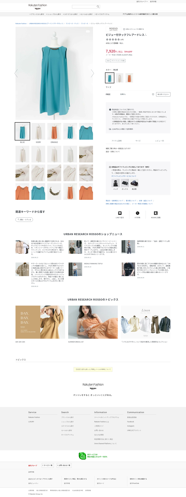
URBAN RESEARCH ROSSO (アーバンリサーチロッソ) (46, 24)
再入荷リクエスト (163, 94)
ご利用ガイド (99, 426)
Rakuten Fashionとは (101, 422)
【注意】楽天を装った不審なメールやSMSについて (93, 369)
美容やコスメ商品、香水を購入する (75, 479)
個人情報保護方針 (42, 490)
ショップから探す (67, 422)
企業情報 (31, 490)
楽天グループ (141, 1)
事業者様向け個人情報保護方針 (60, 490)
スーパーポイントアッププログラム (106, 417)
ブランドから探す (67, 417)
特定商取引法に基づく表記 (103, 439)
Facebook (130, 422)
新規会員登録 (132, 417)
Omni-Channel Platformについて (105, 443)
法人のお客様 (99, 435)
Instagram (130, 426)
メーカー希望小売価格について (142, 204)
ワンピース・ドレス (72, 24)
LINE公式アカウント (134, 430)
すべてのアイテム (67, 435)
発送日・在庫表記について (114, 201)
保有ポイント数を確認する (138, 479)
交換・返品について (145, 201)
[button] (16, 73)
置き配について (131, 201)
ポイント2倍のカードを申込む (106, 479)
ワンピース (84, 24)
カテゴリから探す (67, 426)
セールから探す (66, 430)
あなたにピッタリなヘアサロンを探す (40, 479)
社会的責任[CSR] (77, 490)
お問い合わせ (99, 430)
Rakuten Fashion (48, 7)
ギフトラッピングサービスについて (123, 176)
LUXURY (31, 422)
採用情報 (88, 490)
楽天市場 (153, 1)
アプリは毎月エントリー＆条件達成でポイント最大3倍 (140, 14)
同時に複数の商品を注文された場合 (117, 204)
